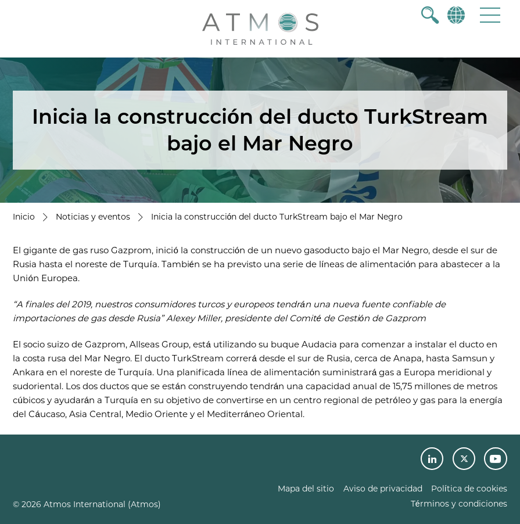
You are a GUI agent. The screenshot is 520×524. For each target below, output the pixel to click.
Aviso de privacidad (382, 488)
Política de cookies (469, 488)
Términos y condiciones (459, 503)
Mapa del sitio (306, 488)
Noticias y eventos (93, 216)
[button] (490, 15)
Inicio (24, 216)
